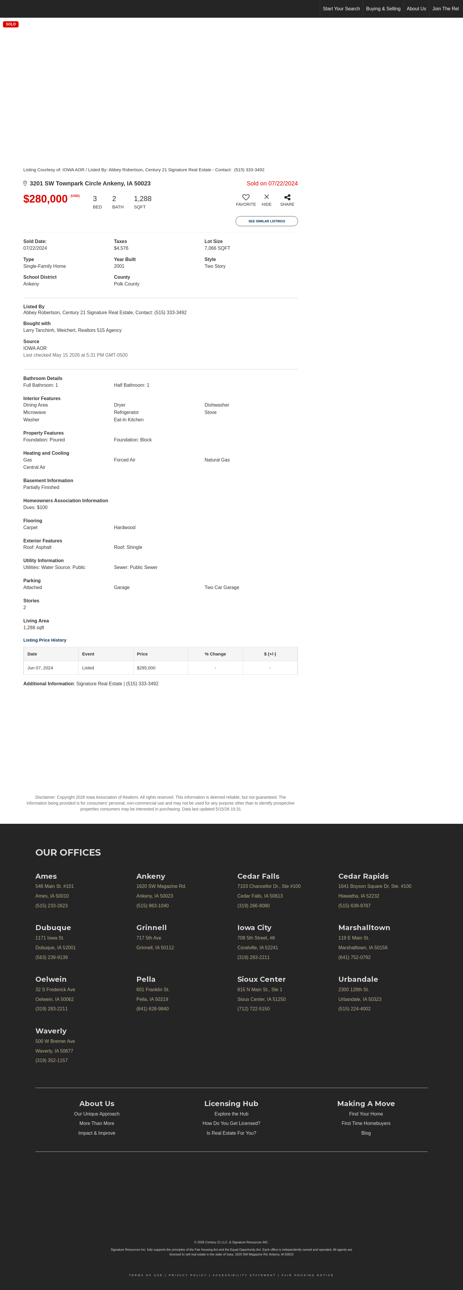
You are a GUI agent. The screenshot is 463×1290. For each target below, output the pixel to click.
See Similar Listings (266, 221)
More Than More (96, 1123)
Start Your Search (341, 8)
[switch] (246, 202)
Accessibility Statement (244, 1275)
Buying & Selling (383, 8)
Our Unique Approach (97, 1113)
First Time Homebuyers (366, 1123)
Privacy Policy (188, 1275)
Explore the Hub (232, 1113)
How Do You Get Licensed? (231, 1123)
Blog (366, 1133)
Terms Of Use (146, 1275)
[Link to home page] (7, 9)
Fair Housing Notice (308, 1275)
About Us (416, 8)
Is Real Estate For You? (231, 1133)
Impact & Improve (96, 1133)
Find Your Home (366, 1113)
